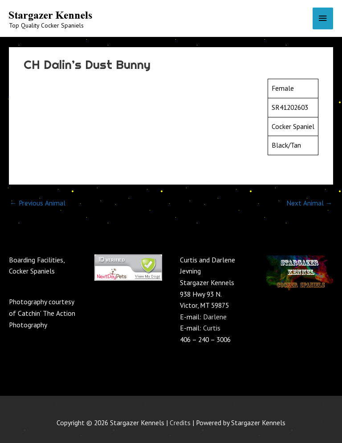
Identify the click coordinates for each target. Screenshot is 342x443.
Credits (180, 422)
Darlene (215, 316)
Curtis (211, 327)
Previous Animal (37, 202)
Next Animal (309, 202)
